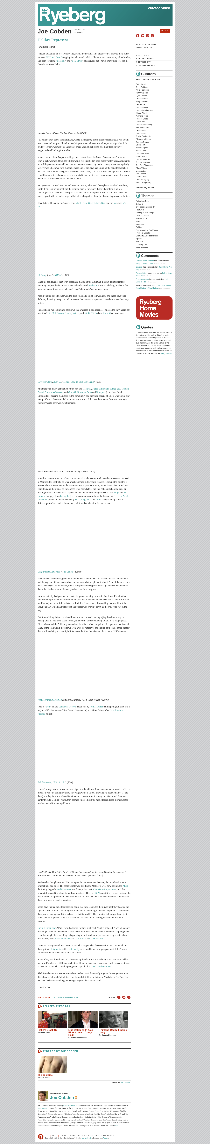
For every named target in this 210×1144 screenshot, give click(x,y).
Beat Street (77, 61)
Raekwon (93, 285)
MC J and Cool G (54, 57)
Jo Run (75, 313)
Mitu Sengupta (142, 148)
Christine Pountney (144, 125)
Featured (140, 210)
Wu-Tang (42, 275)
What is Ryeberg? (146, 44)
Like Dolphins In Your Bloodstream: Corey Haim (80, 1032)
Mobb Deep (81, 203)
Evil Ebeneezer (45, 782)
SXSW (97, 893)
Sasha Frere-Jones (63, 938)
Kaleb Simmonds (100, 388)
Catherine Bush (142, 153)
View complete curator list (148, 79)
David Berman (44, 928)
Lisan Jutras (141, 171)
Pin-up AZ (140, 224)
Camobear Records (67, 706)
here (116, 1125)
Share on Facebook (119, 997)
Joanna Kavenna (109, 1035)
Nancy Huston (166, 353)
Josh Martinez (44, 700)
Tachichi (87, 388)
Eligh (116, 492)
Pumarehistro (141, 273)
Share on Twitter (124, 997)
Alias (88, 499)
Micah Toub (141, 151)
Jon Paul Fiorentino (144, 165)
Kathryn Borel (142, 93)
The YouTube (45, 1075)
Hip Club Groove (56, 313)
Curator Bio (80, 30)
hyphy (76, 949)
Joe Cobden (69, 1051)
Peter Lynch (141, 84)
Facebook (138, 35)
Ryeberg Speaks (145, 65)
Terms (73, 1136)
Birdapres (100, 392)
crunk (69, 949)
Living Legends (67, 496)
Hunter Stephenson (79, 1038)
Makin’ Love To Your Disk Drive (79, 382)
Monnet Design (87, 1138)
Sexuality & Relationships (147, 236)
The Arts (139, 241)
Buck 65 (107, 313)
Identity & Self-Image (64, 997)
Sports (139, 239)
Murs (125, 886)
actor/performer (69, 1105)
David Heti (140, 122)
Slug (83, 499)
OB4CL (57, 275)
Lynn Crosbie (141, 96)
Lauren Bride (141, 177)
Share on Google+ (129, 997)
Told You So (59, 782)
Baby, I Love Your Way (144, 263)
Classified (57, 700)
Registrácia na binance (145, 261)
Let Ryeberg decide (145, 187)
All (54, 997)
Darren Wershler (143, 159)
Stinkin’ (88, 313)
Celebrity (140, 204)
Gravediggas (94, 203)
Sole (99, 499)
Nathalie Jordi (142, 116)
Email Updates (144, 48)
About (54, 1136)
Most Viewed (143, 55)
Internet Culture (142, 215)
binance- (139, 267)
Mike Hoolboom (142, 90)
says (54, 928)
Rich (94, 313)
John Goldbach (142, 87)
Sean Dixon (141, 130)
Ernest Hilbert (142, 99)
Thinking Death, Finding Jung (113, 1031)
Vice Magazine (100, 889)
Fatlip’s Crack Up (47, 1030)
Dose (77, 499)
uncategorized (142, 244)
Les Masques (43, 1108)
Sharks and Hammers (101, 966)
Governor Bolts (45, 382)
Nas (103, 203)
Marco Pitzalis (142, 113)
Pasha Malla (45, 1033)
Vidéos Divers (142, 247)
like (115, 203)
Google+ (148, 35)
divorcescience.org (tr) (145, 207)
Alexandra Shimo (143, 139)
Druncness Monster (54, 392)
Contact (63, 1136)
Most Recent (143, 62)
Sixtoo (68, 313)
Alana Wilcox (141, 168)
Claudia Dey (141, 133)
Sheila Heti (140, 145)
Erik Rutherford (142, 127)
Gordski (72, 392)
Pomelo (105, 1138)
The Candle (67, 571)
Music (76, 997)
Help (47, 1136)
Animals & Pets (142, 201)
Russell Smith (142, 119)
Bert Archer (141, 104)
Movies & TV (141, 218)
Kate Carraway (96, 938)
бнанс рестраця (142, 279)
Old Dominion (64, 889)
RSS (153, 35)
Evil (48, 706)
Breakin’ (61, 61)
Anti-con (112, 889)
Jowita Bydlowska (143, 136)
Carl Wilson (80, 938)
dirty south (56, 949)
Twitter (143, 35)
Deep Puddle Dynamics (49, 571)
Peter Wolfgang (142, 179)
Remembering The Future (147, 230)
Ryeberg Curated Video (102, 15)
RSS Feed (76, 1097)
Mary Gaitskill (142, 101)
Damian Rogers (142, 142)
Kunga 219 (115, 388)
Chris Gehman (142, 107)
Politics (139, 227)
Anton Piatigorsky (143, 182)
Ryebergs (79, 32)
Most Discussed (145, 59)
